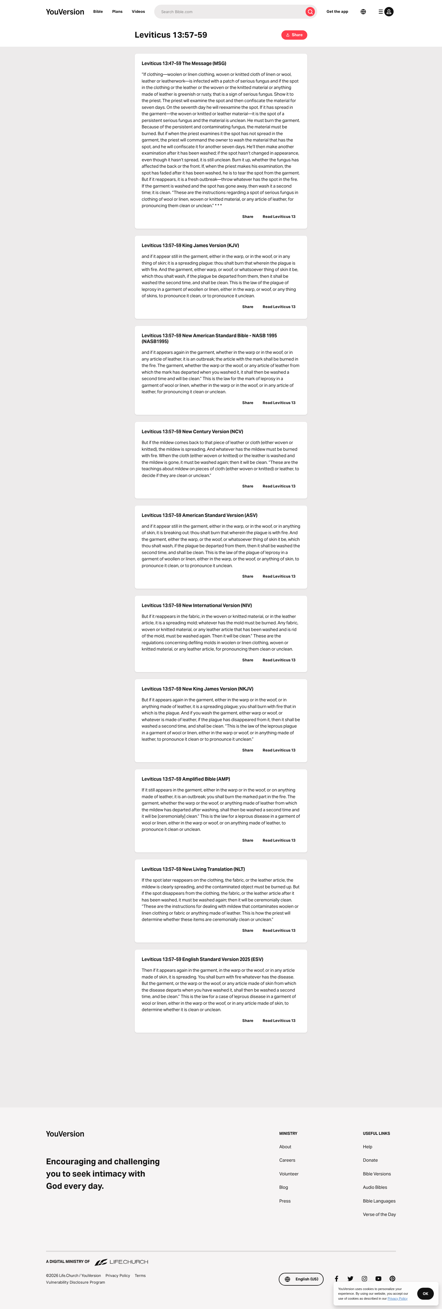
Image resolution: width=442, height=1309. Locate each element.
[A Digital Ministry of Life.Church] (221, 1259)
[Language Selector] (363, 12)
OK (425, 1293)
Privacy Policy (118, 1275)
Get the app (337, 11)
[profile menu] (385, 12)
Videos (138, 11)
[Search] (228, 11)
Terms (140, 1275)
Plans (117, 11)
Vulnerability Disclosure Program (75, 1282)
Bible (98, 11)
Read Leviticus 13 (279, 216)
